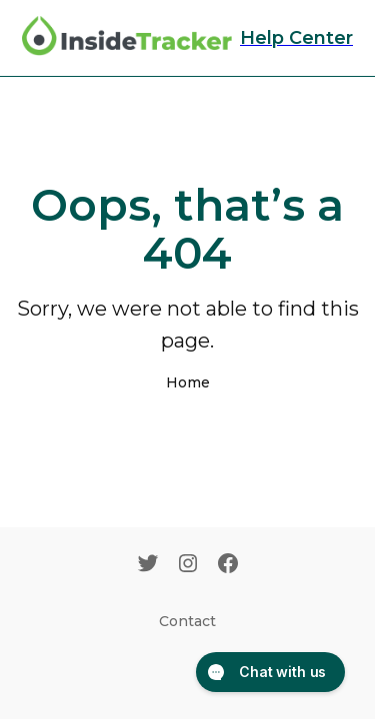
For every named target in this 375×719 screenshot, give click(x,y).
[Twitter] (148, 565)
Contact (187, 621)
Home (188, 382)
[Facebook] (228, 565)
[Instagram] (188, 565)
